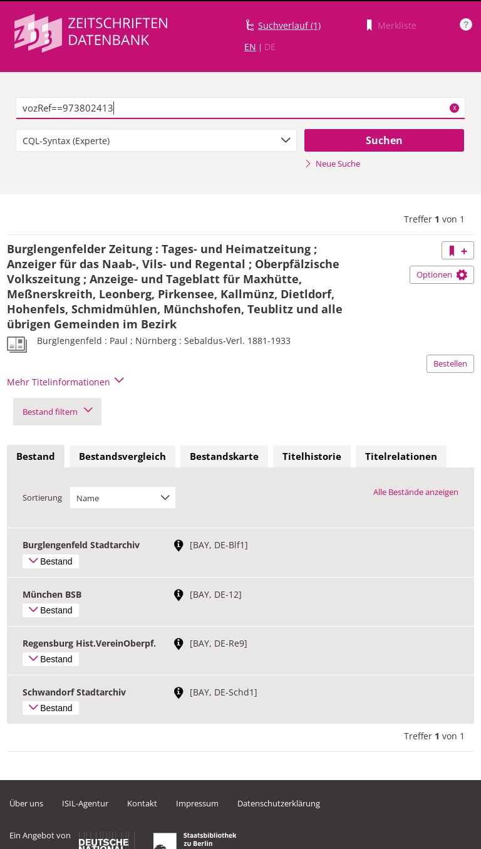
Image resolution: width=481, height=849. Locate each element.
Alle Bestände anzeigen (415, 491)
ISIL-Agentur (85, 803)
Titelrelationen (401, 456)
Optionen (441, 274)
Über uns (26, 803)
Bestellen (450, 363)
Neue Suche (332, 163)
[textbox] (240, 108)
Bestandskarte (224, 456)
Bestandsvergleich (122, 456)
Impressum (197, 803)
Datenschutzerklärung (278, 803)
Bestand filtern (57, 411)
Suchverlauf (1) (289, 25)
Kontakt (142, 803)
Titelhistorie (311, 456)
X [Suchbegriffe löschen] (455, 107)
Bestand (35, 456)
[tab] (36, 457)
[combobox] (156, 140)
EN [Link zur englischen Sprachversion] (250, 47)
